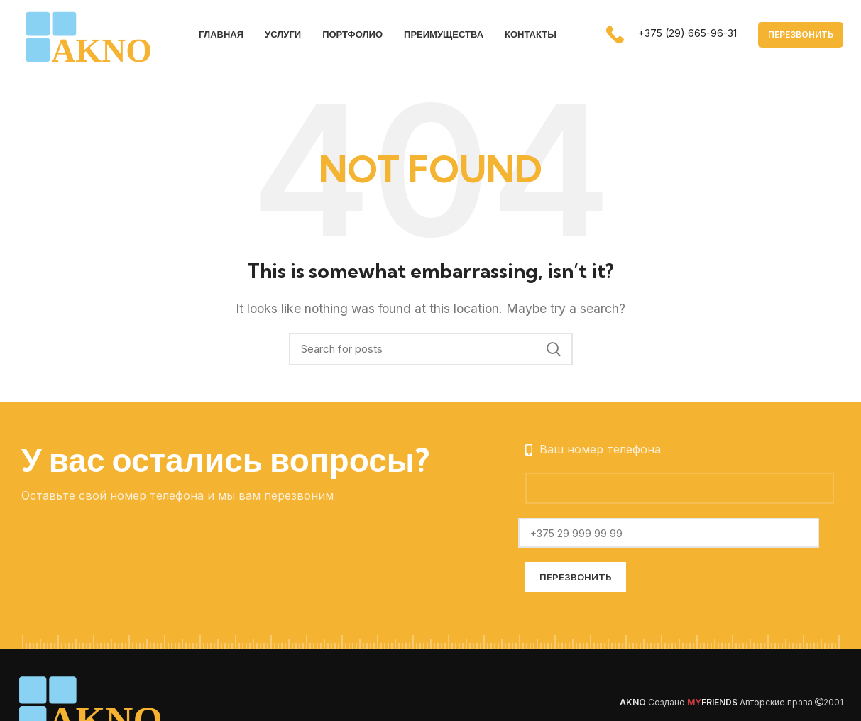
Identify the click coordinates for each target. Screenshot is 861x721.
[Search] (431, 350)
